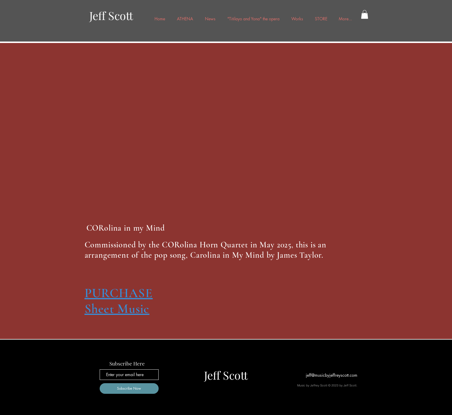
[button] (364, 14)
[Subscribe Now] (129, 388)
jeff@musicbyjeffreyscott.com (331, 375)
